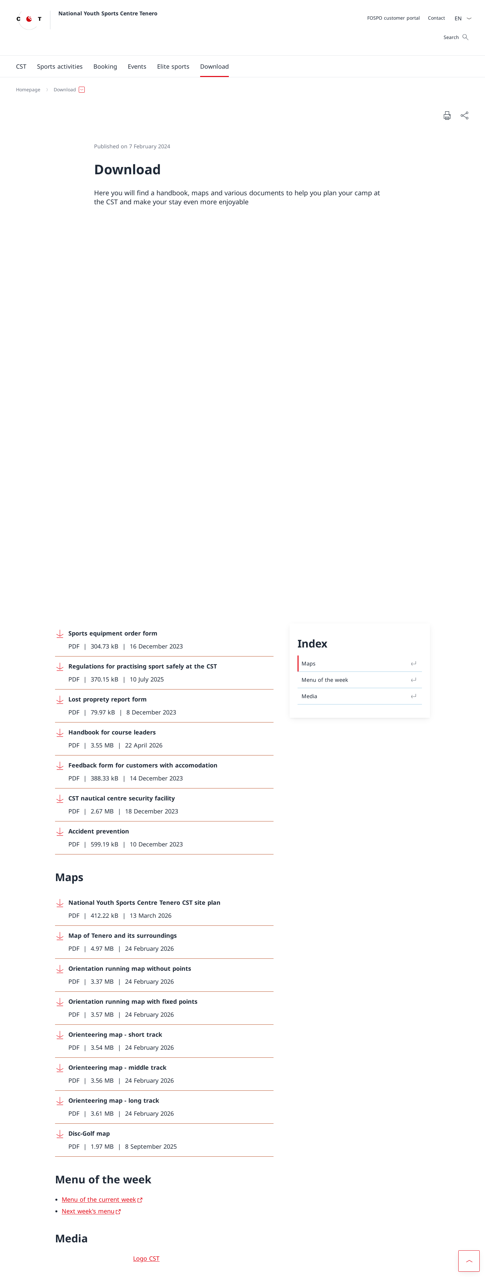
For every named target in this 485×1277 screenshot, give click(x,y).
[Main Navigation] (237, 66)
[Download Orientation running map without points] (164, 601)
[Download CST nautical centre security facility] (164, 430)
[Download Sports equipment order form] (164, 265)
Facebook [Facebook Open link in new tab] (153, 1189)
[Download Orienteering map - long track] (164, 732)
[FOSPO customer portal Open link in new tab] (393, 17)
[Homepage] (28, 89)
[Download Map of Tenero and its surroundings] (164, 568)
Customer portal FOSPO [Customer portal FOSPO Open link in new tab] (301, 1189)
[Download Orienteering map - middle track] (164, 699)
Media (360, 322)
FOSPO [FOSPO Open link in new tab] (301, 1209)
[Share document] (464, 115)
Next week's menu (88, 837)
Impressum (83, 1267)
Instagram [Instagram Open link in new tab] (197, 1189)
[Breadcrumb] (240, 89)
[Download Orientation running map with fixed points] (164, 634)
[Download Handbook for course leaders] (164, 364)
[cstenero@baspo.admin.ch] (99, 1074)
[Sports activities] (60, 66)
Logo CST (146, 884)
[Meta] (406, 18)
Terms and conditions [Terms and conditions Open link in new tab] (40, 1267)
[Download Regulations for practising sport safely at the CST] (164, 298)
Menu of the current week (99, 825)
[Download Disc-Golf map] (164, 765)
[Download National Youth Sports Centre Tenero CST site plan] (164, 535)
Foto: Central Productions (169, 909)
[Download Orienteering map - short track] (164, 666)
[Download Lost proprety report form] (164, 331)
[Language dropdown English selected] (461, 18)
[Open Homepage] (86, 28)
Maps (360, 289)
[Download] (214, 66)
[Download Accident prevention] (164, 463)
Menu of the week (360, 306)
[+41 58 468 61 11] (85, 1054)
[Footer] (242, 1267)
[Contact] (436, 17)
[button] (21, 66)
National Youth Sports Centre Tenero (107, 13)
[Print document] (447, 115)
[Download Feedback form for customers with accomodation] (164, 397)
